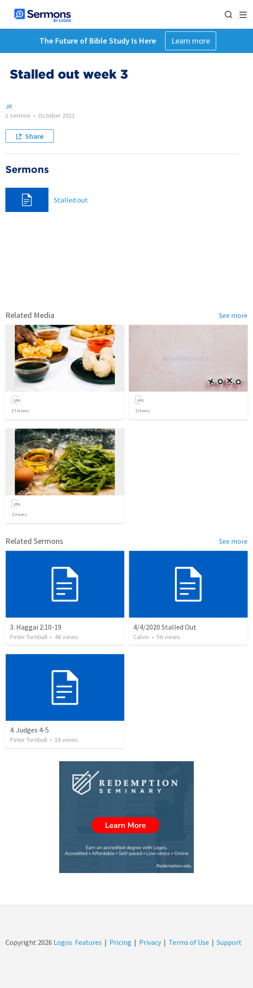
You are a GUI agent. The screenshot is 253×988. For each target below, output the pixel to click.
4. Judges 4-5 (29, 729)
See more (233, 315)
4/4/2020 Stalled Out (164, 626)
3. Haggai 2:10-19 (35, 626)
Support (229, 942)
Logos (62, 942)
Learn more (190, 40)
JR (8, 106)
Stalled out (71, 199)
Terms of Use (189, 942)
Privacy (150, 942)
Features (88, 942)
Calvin (141, 637)
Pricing (120, 942)
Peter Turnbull (28, 637)
